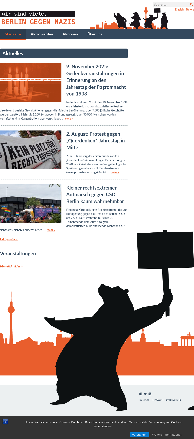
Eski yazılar (9, 239)
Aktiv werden (42, 34)
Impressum (157, 400)
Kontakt (144, 400)
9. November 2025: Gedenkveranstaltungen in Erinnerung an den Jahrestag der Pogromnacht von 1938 (96, 80)
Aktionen (70, 34)
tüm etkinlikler (11, 266)
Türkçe (190, 9)
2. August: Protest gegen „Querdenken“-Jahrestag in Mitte (95, 140)
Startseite (13, 34)
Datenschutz (173, 400)
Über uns (95, 34)
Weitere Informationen (167, 434)
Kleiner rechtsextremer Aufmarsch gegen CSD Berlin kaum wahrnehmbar (95, 194)
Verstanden (140, 434)
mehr (69, 118)
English (179, 9)
